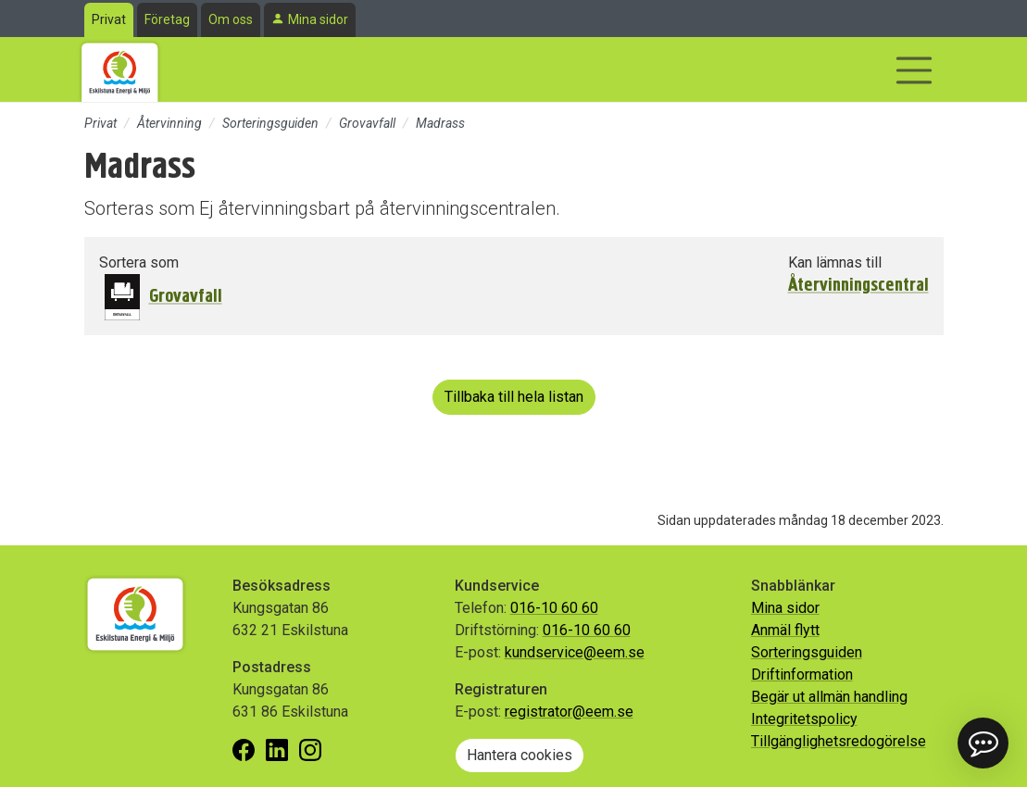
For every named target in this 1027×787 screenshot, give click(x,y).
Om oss (230, 19)
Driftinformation (802, 674)
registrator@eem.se (569, 711)
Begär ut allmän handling (829, 697)
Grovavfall (367, 123)
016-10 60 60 (554, 608)
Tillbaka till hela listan (514, 397)
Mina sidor (318, 19)
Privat (109, 19)
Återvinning (169, 123)
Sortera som (139, 262)
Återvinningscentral (858, 285)
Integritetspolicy (804, 719)
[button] (983, 743)
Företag (167, 19)
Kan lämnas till (835, 262)
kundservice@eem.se (575, 652)
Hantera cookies (519, 755)
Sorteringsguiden (270, 123)
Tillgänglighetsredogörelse (838, 741)
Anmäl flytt (785, 630)
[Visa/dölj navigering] (914, 70)
